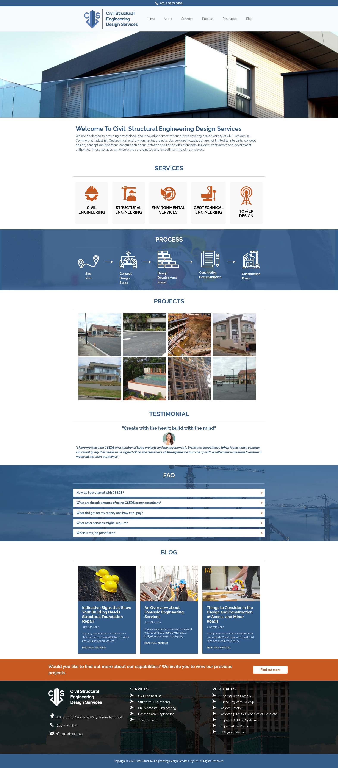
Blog (249, 18)
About (168, 18)
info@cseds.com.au (69, 733)
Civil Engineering (150, 696)
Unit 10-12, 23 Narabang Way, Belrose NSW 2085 (89, 717)
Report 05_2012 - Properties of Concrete (248, 714)
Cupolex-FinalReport (234, 726)
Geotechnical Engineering (156, 714)
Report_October (231, 708)
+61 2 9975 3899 (171, 3)
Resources (229, 18)
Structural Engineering (154, 702)
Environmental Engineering (157, 708)
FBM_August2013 (232, 732)
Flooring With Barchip (235, 696)
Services (187, 18)
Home (150, 18)
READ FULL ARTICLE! (94, 647)
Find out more (270, 669)
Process (207, 18)
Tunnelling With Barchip (237, 702)
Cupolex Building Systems (238, 720)
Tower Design (147, 720)
